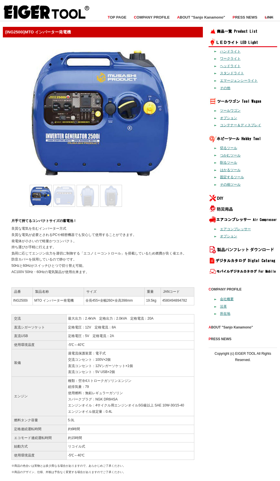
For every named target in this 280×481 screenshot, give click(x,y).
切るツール (228, 148)
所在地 (225, 314)
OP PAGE (117, 17)
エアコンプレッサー (235, 229)
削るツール (228, 163)
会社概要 (227, 299)
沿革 (223, 306)
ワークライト (230, 59)
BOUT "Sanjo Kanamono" (201, 17)
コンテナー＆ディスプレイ (240, 125)
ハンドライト (230, 51)
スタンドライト (232, 73)
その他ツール (230, 185)
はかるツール (230, 170)
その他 (225, 88)
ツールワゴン (230, 111)
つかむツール (230, 155)
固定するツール (232, 177)
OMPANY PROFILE (151, 17)
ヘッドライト (230, 66)
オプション (228, 118)
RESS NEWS (245, 17)
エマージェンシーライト (239, 81)
